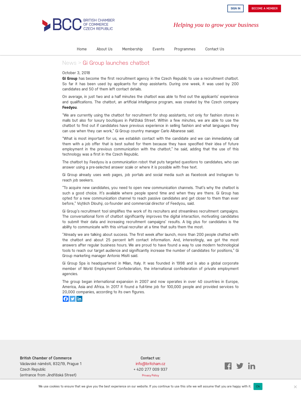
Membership (132, 49)
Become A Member (265, 8)
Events (158, 49)
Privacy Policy (150, 375)
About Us (104, 49)
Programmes (184, 49)
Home (82, 49)
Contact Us (214, 49)
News (69, 62)
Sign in (235, 8)
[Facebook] (66, 299)
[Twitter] (72, 299)
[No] (295, 386)
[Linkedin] (79, 299)
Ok (258, 386)
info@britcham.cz (150, 364)
